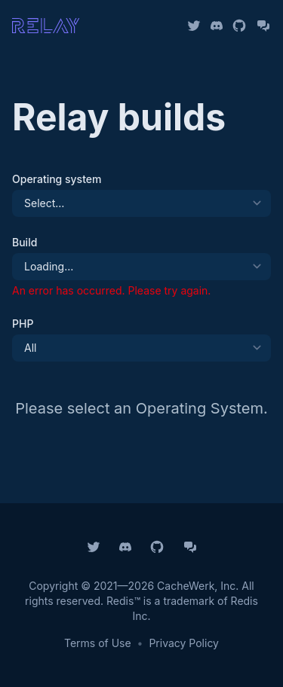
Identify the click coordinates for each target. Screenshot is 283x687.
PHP (22, 323)
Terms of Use (97, 643)
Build (24, 242)
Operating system (56, 179)
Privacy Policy (184, 643)
